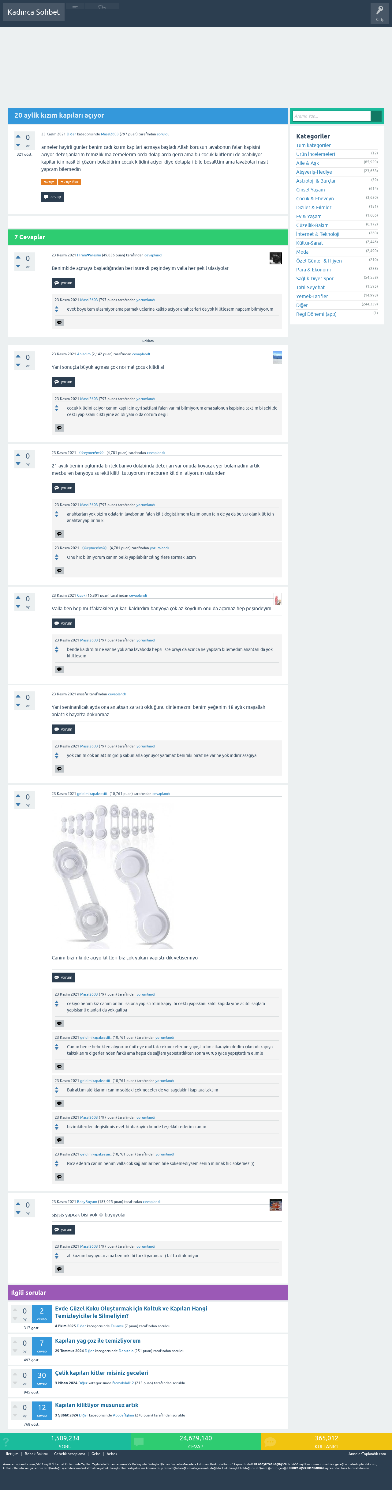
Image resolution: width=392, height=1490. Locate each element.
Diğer (71, 134)
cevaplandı (153, 255)
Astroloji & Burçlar (316, 180)
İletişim (12, 1454)
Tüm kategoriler (313, 145)
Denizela (126, 1351)
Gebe (95, 1454)
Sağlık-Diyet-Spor (315, 278)
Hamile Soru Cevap (215, 16)
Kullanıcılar (157, 16)
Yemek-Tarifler (312, 296)
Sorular (75, 16)
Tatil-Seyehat (310, 287)
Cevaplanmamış (102, 16)
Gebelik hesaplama (69, 1454)
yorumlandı (145, 300)
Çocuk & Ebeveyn (315, 198)
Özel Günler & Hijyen (319, 260)
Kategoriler (132, 16)
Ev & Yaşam (309, 216)
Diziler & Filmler (313, 207)
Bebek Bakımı (250, 16)
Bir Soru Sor (183, 16)
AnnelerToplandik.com (367, 1454)
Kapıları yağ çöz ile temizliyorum (98, 1340)
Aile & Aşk (307, 163)
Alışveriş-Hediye (314, 172)
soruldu (163, 134)
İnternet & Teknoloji (317, 234)
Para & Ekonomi (313, 269)
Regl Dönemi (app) (316, 314)
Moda (302, 252)
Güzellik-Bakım (312, 225)
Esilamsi (117, 1326)
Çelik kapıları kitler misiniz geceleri (101, 1373)
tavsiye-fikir (69, 182)
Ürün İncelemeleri (315, 154)
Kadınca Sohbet (34, 12)
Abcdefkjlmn (123, 1415)
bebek (112, 1454)
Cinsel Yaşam (310, 189)
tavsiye (49, 182)
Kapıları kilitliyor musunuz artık (96, 1405)
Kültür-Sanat (309, 243)
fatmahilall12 (123, 1383)
